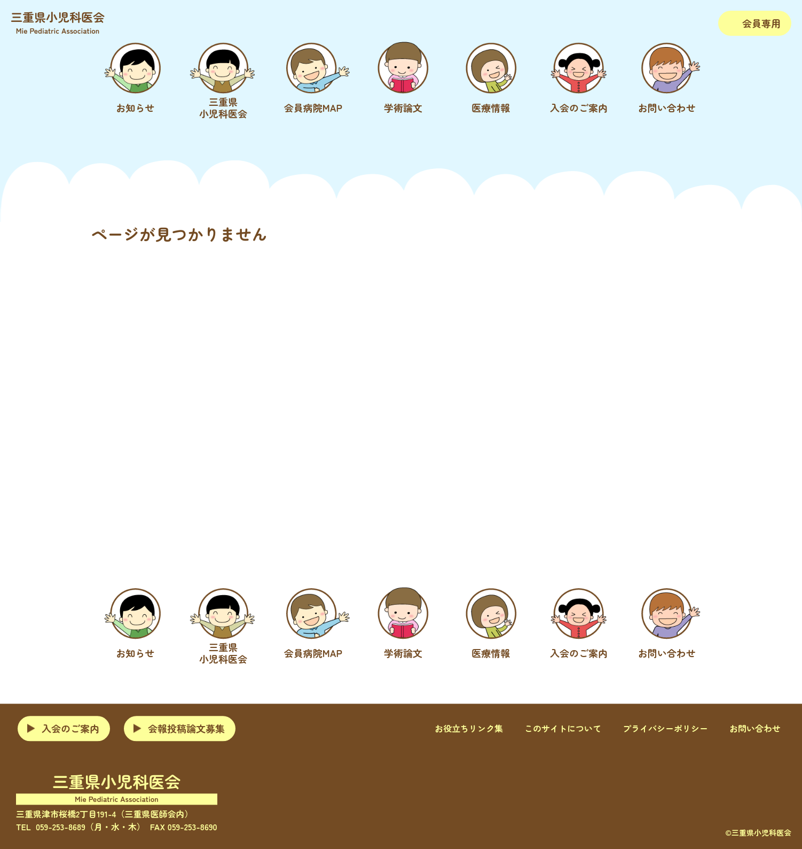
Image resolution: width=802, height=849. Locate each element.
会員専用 (761, 23)
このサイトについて (562, 728)
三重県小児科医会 (58, 22)
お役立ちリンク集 (469, 728)
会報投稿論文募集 (186, 728)
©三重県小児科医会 (758, 832)
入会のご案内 (70, 728)
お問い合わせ (755, 728)
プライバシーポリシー (665, 728)
